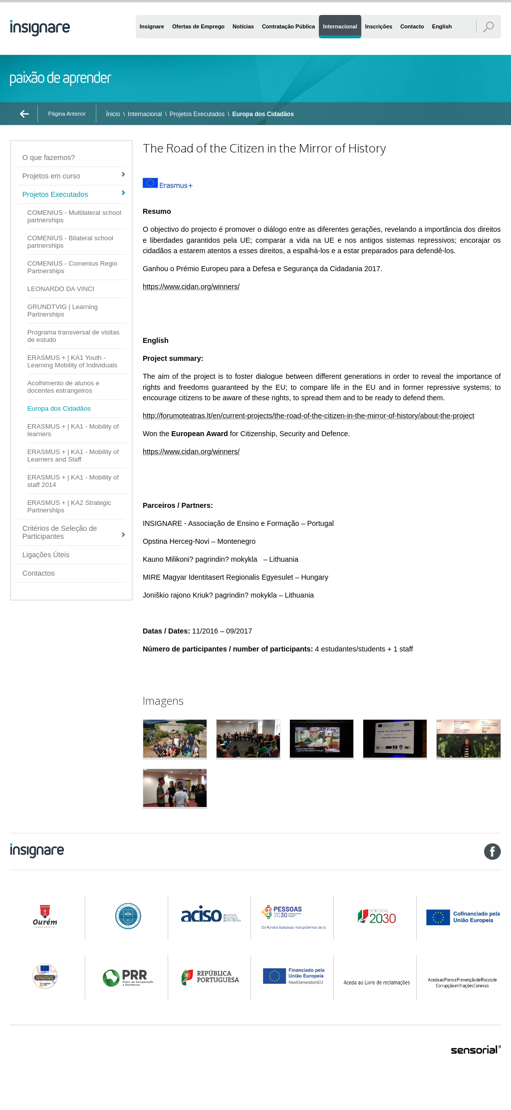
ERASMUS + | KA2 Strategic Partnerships (69, 506)
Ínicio (113, 114)
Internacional (145, 114)
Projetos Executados (197, 114)
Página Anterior (66, 114)
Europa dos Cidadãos (263, 114)
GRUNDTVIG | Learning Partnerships (62, 310)
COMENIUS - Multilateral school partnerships (74, 216)
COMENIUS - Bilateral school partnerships (70, 241)
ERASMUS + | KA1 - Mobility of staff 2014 (73, 481)
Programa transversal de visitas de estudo (73, 335)
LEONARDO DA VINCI (60, 289)
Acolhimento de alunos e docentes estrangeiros (63, 386)
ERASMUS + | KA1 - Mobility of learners (73, 430)
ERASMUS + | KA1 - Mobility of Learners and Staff (73, 455)
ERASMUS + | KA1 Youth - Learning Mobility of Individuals (72, 361)
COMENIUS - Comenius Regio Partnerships (72, 267)
